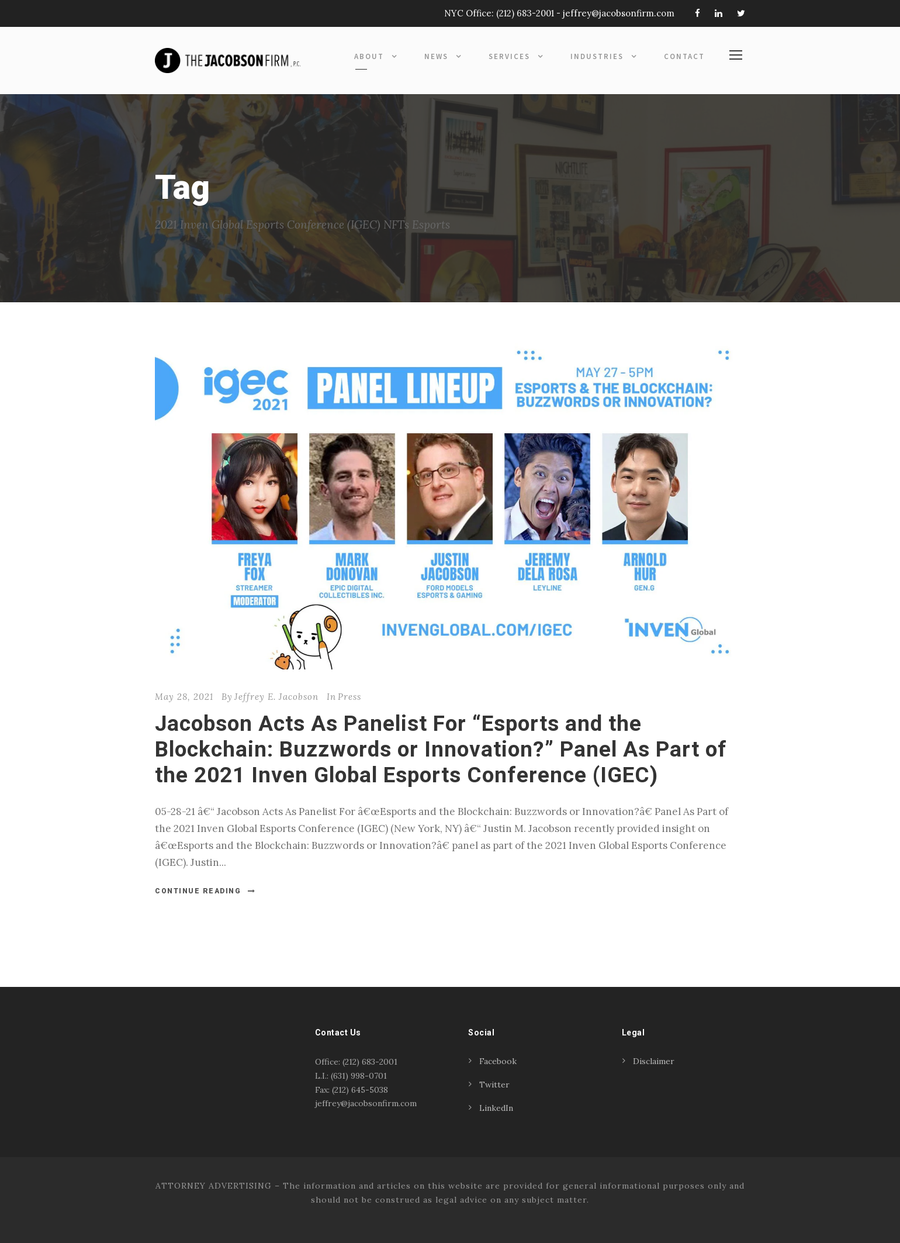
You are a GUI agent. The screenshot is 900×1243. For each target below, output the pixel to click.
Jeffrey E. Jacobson (276, 696)
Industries (597, 56)
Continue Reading (205, 891)
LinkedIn (496, 1108)
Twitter (494, 1084)
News (436, 56)
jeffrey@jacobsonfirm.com (618, 13)
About (369, 56)
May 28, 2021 (184, 696)
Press (349, 696)
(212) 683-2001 (525, 13)
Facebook (498, 1061)
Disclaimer (653, 1061)
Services (509, 56)
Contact (684, 56)
